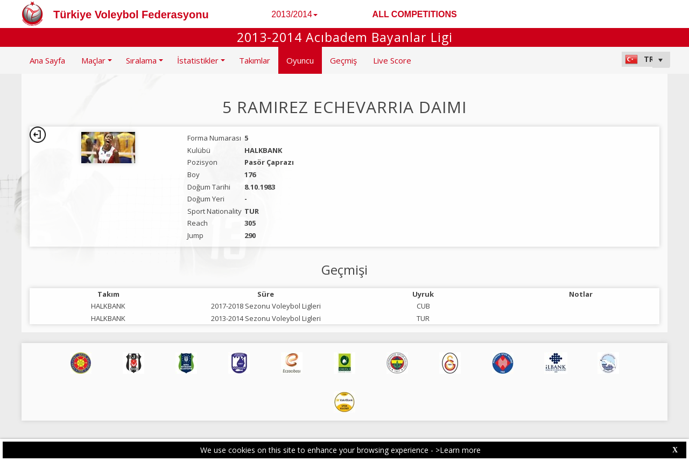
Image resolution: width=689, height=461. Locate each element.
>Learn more (458, 450)
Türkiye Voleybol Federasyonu (131, 14)
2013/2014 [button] (294, 14)
